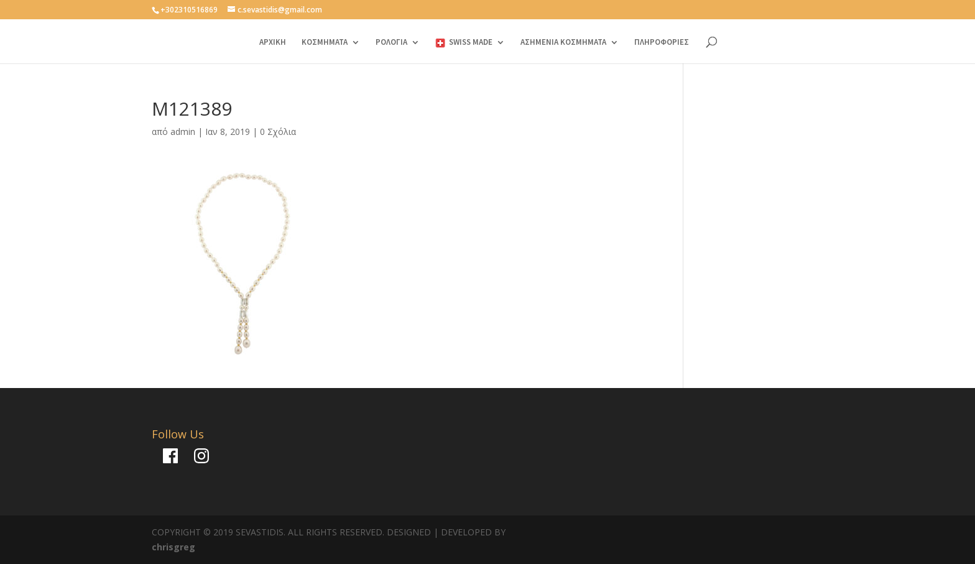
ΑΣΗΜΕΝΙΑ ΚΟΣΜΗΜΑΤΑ (563, 42)
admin (182, 131)
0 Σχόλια (278, 131)
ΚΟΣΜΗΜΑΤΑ (325, 42)
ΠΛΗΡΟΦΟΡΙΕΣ (661, 42)
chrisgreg (173, 547)
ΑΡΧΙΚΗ (272, 42)
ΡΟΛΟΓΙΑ (391, 42)
